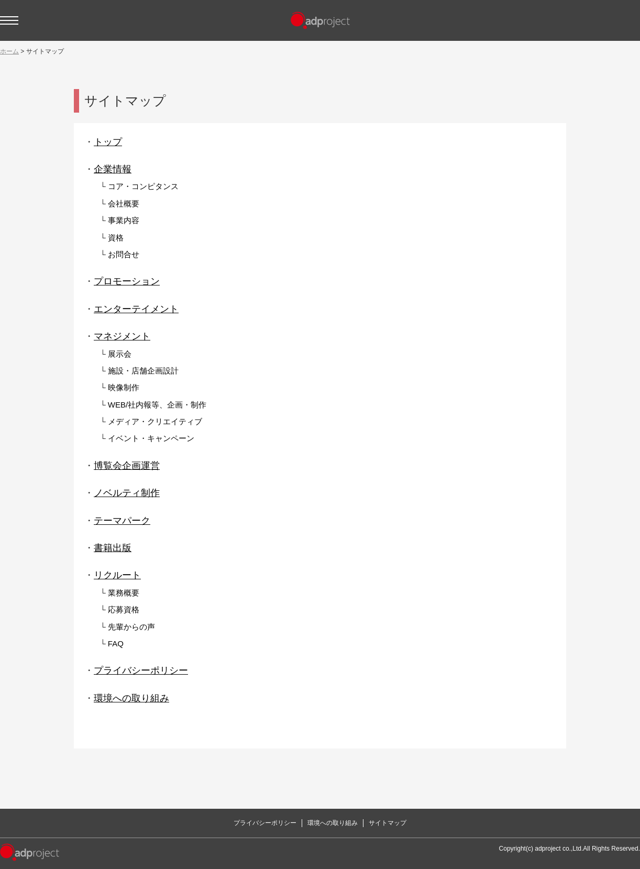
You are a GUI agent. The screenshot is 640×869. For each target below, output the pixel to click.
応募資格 (123, 609)
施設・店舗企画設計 (143, 370)
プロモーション (127, 281)
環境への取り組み (131, 698)
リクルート (117, 575)
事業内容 (123, 220)
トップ (108, 142)
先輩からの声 (131, 626)
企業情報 (112, 169)
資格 (116, 237)
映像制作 (123, 387)
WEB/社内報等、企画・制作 (157, 404)
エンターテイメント (136, 309)
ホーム (9, 51)
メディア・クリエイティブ (155, 421)
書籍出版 (112, 548)
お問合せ (123, 254)
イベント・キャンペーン (151, 438)
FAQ (116, 643)
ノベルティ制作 (127, 493)
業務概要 (123, 592)
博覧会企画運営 (127, 465)
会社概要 (123, 203)
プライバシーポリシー (141, 670)
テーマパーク (122, 520)
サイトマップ (387, 823)
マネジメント (122, 336)
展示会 (119, 353)
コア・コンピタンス (143, 186)
